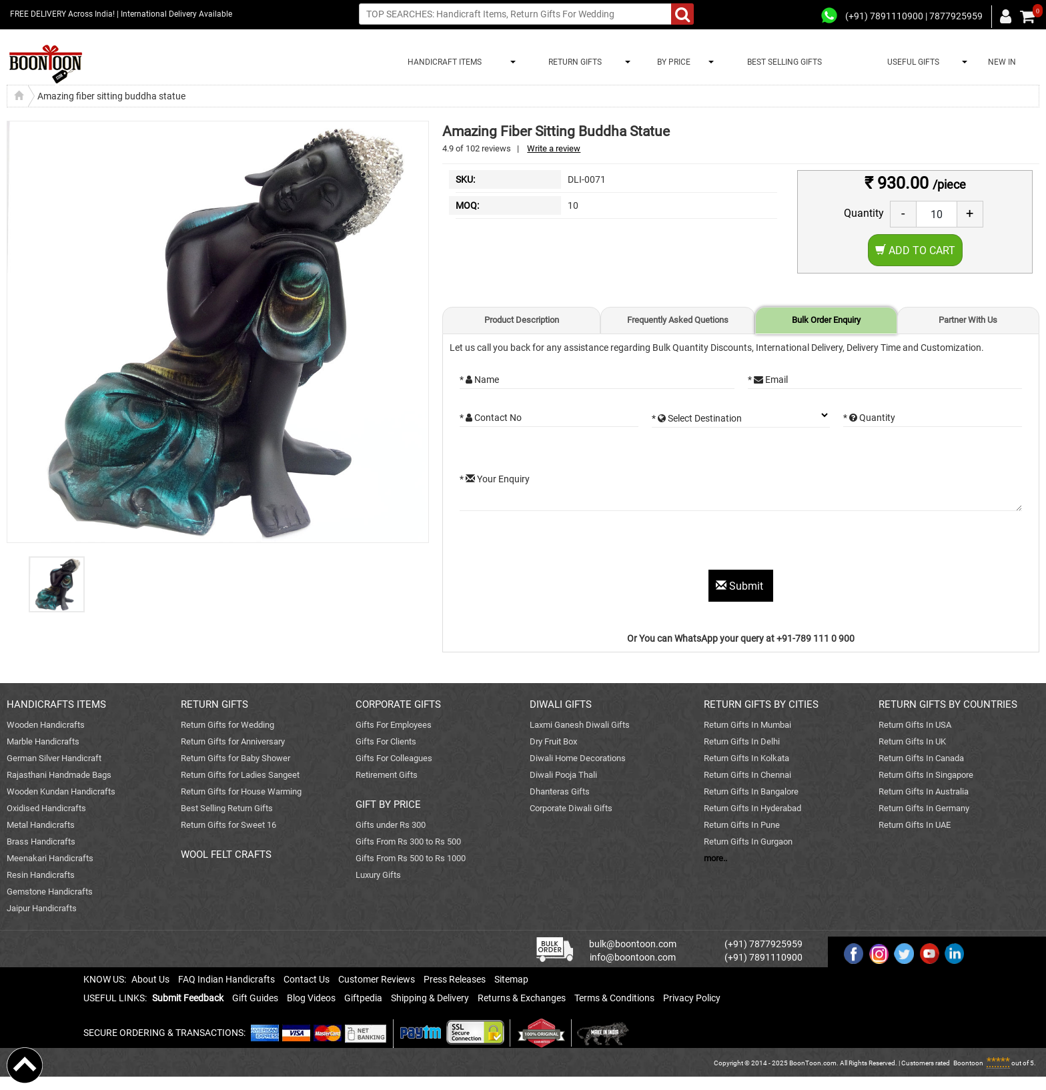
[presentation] (561, 544)
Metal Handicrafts (41, 825)
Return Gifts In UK (912, 741)
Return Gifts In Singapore (926, 775)
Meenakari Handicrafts (50, 858)
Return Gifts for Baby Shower (235, 758)
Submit (741, 586)
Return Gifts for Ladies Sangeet (240, 775)
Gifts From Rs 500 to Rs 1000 (411, 858)
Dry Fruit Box (553, 741)
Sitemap (511, 979)
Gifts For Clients (386, 741)
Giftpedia (363, 998)
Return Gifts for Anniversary (233, 741)
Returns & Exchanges (522, 998)
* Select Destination (697, 418)
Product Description (521, 320)
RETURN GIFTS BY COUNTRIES (948, 704)
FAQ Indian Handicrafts (226, 979)
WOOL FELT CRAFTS (226, 855)
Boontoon (968, 1063)
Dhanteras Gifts (560, 791)
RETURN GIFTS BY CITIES (761, 704)
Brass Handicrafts (41, 842)
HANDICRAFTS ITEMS (56, 704)
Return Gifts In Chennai (747, 775)
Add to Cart (915, 250)
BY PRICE (671, 62)
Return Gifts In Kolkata (746, 758)
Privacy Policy (691, 998)
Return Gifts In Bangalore (751, 791)
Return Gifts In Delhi (742, 741)
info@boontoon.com (633, 957)
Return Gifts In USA (915, 725)
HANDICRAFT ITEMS (443, 62)
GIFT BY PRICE (388, 804)
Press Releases (455, 979)
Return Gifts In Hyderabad (752, 808)
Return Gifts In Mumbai (747, 725)
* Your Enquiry (495, 479)
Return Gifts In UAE (915, 825)
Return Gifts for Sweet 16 (228, 825)
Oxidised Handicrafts (46, 808)
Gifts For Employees (394, 725)
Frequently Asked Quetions (677, 320)
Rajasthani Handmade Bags (59, 775)
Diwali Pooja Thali (563, 775)
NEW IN (1002, 62)
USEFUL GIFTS (911, 62)
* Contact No (491, 417)
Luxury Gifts (378, 875)
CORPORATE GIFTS (398, 704)
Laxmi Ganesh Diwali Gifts (580, 725)
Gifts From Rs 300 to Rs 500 (408, 842)
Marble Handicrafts (43, 741)
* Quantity (869, 417)
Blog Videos (311, 998)
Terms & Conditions (614, 998)
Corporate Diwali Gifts (571, 808)
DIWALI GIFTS (561, 704)
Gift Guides (255, 998)
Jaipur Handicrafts (42, 908)
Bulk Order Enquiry (826, 320)
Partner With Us (968, 320)
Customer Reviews (376, 979)
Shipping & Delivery (430, 998)
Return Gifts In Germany (924, 808)
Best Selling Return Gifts (227, 808)
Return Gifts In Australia (924, 791)
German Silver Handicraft (54, 758)
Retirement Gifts (387, 775)
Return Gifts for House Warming (241, 791)
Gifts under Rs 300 (391, 825)
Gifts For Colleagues (394, 758)
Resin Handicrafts (41, 875)
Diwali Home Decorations (578, 758)
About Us (150, 979)
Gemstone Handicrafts (50, 892)
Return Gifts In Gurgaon (748, 842)
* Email (768, 379)
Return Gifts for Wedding (227, 725)
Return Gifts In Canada (921, 758)
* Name (479, 379)
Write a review (553, 148)
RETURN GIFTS (573, 62)
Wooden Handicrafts (46, 725)
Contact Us (307, 979)
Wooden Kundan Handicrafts (61, 791)
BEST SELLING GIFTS (784, 62)
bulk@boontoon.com (632, 944)
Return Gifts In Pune (742, 825)
